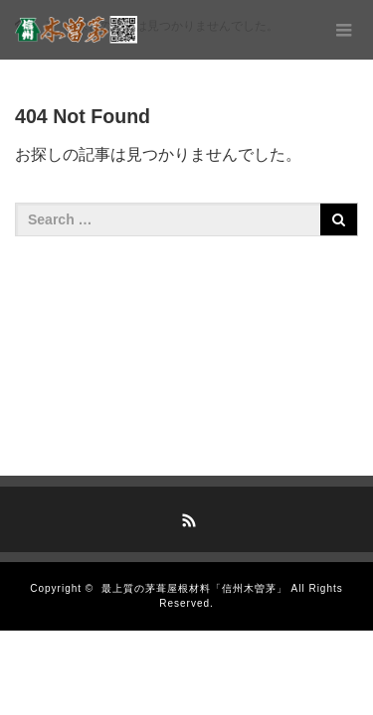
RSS (187, 517)
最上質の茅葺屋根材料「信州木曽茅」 (194, 588)
